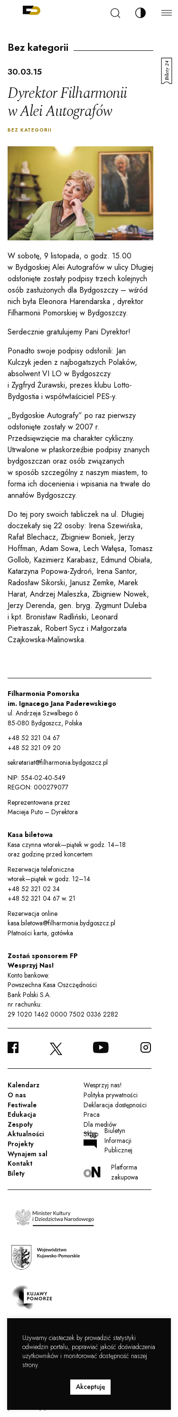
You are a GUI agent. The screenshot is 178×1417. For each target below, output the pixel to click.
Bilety (16, 1173)
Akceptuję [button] (90, 1386)
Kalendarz (23, 1085)
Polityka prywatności (111, 1095)
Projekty (21, 1144)
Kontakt (20, 1163)
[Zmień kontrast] (140, 13)
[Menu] (166, 12)
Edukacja (22, 1114)
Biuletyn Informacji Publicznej (108, 1140)
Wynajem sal (27, 1154)
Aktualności (26, 1134)
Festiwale (22, 1105)
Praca (92, 1114)
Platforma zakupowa (111, 1171)
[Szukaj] (115, 13)
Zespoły (20, 1124)
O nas (17, 1095)
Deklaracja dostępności (115, 1105)
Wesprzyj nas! (103, 1085)
